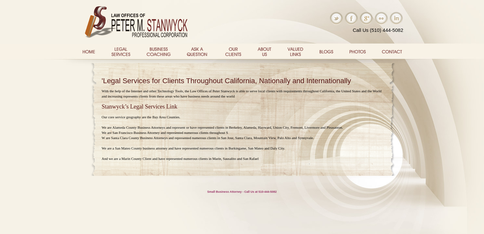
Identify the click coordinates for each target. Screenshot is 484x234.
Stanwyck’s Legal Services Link (139, 106)
